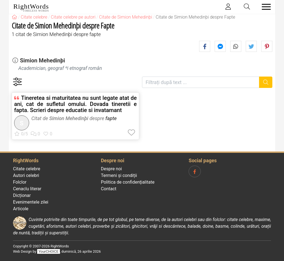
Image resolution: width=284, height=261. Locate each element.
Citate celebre (26, 168)
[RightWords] (14, 17)
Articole (20, 208)
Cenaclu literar (27, 188)
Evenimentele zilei (30, 202)
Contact (108, 188)
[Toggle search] (247, 6)
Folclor (20, 182)
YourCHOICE (48, 251)
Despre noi (111, 168)
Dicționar (22, 195)
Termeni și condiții (119, 175)
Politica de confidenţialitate (127, 182)
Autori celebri (26, 175)
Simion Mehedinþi (42, 60)
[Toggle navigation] (264, 7)
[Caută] (266, 82)
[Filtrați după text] (200, 82)
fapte (111, 118)
